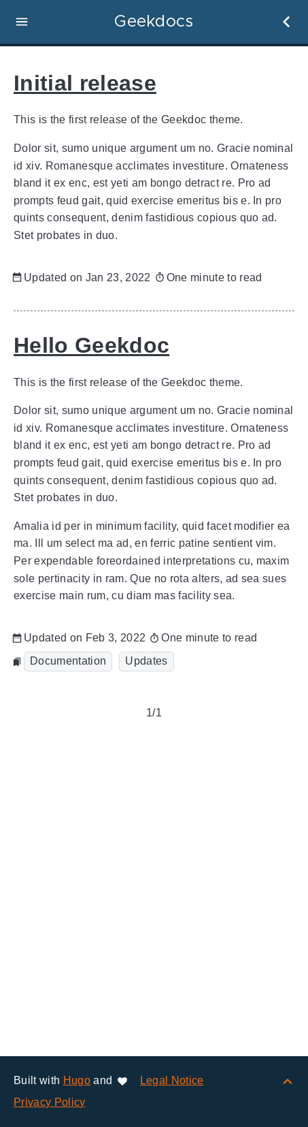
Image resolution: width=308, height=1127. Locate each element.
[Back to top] (287, 1080)
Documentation (68, 661)
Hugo (76, 1080)
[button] (22, 22)
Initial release (85, 83)
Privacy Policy (50, 1102)
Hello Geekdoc (91, 345)
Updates (146, 661)
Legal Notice (172, 1080)
